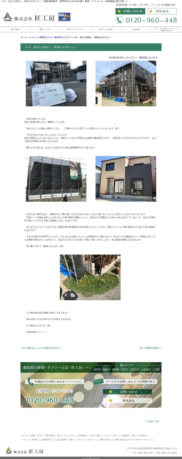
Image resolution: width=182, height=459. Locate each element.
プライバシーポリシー (86, 440)
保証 (71, 440)
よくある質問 (60, 440)
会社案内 (82, 436)
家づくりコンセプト (66, 436)
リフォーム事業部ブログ (40, 37)
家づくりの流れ (139, 436)
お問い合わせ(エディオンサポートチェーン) (133, 440)
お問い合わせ (105, 440)
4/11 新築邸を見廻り (149, 348)
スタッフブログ (111, 436)
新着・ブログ (37, 436)
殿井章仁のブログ (62, 37)
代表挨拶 (125, 436)
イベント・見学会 (30, 440)
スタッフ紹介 (95, 436)
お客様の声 (46, 440)
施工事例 (50, 436)
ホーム (23, 37)
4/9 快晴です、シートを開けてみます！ (41, 348)
